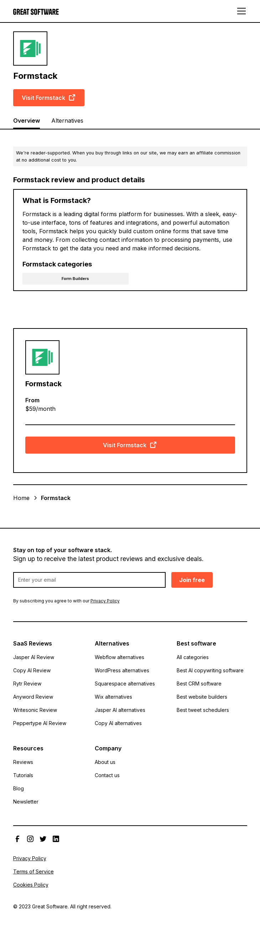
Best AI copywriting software (210, 670)
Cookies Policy (30, 885)
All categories (193, 657)
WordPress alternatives (122, 670)
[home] (36, 11)
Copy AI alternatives (118, 723)
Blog (18, 788)
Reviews (23, 762)
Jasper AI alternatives (120, 710)
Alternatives (67, 120)
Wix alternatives (113, 697)
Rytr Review (27, 683)
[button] (240, 11)
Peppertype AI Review (39, 723)
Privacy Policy (29, 858)
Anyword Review (33, 697)
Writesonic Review (35, 710)
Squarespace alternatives (125, 683)
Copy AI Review (32, 670)
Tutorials (23, 775)
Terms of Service (33, 871)
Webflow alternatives (119, 657)
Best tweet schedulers (203, 710)
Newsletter (25, 802)
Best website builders (202, 697)
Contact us (107, 775)
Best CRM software (199, 683)
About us (105, 762)
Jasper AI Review (33, 657)
